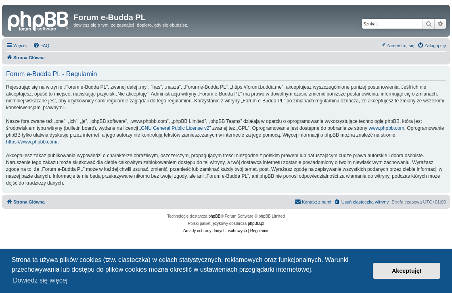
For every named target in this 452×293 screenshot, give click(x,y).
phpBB (215, 216)
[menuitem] (41, 45)
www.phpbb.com (386, 128)
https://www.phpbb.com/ (31, 142)
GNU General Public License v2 (175, 128)
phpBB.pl (256, 223)
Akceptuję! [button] (407, 271)
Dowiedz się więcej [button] (40, 280)
